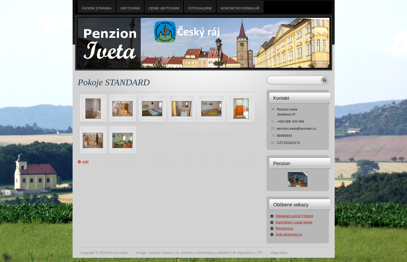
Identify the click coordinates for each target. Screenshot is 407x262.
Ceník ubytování (164, 7)
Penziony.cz (285, 228)
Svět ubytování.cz (289, 234)
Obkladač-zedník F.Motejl (294, 216)
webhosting (205, 253)
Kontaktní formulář (240, 7)
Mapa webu (278, 253)
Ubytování (130, 7)
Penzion (281, 163)
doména (187, 253)
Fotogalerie (200, 7)
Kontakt (281, 98)
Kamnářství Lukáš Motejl (294, 222)
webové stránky (160, 253)
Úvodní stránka (97, 7)
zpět (85, 162)
